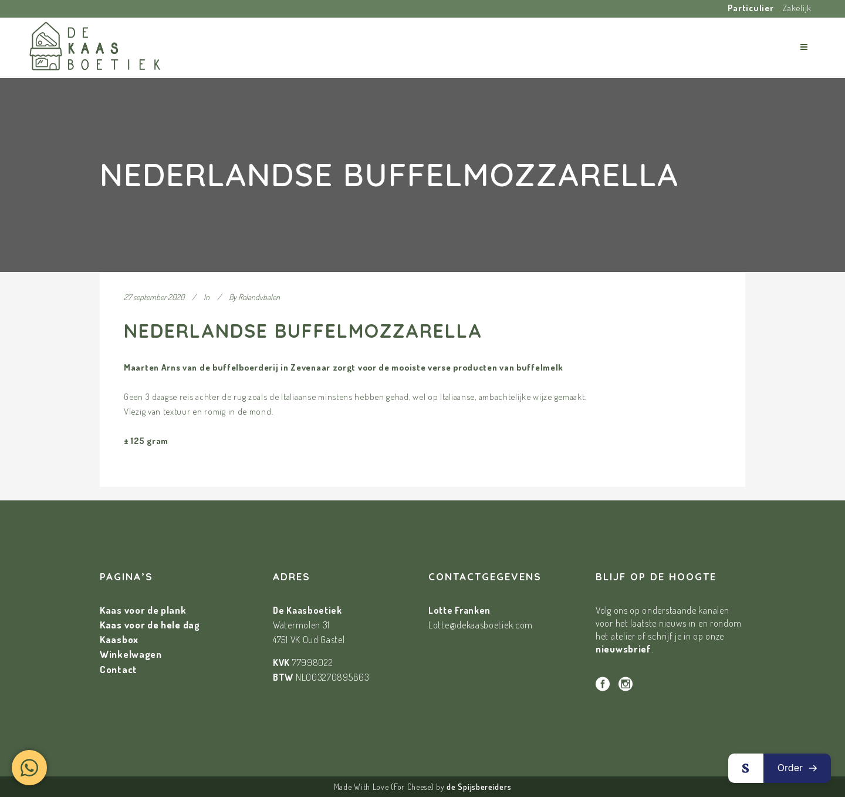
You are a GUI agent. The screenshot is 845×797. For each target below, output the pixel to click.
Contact (118, 669)
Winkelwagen (131, 654)
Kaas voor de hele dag (150, 624)
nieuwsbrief (623, 649)
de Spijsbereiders (479, 787)
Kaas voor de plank (143, 610)
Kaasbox (119, 639)
